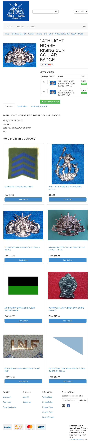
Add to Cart (68, 199)
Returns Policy (47, 407)
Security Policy (47, 412)
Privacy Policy (47, 402)
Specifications (22, 106)
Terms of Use (47, 397)
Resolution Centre (9, 407)
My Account (7, 397)
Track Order (7, 402)
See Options (23, 199)
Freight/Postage (48, 417)
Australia (31, 34)
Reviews (39, 106)
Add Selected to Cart (50, 102)
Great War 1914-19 (19, 34)
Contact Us (31, 26)
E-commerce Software (76, 439)
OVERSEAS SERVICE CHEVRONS (19, 187)
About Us (20, 26)
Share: (46, 65)
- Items (79, 12)
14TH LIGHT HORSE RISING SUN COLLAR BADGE (63, 34)
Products (10, 26)
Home (7, 34)
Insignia (39, 34)
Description (9, 106)
